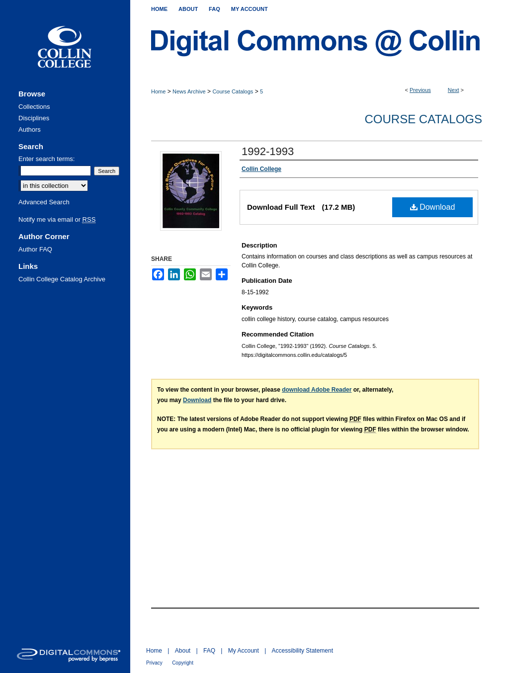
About (182, 650)
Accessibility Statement (302, 650)
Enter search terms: (46, 159)
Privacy (154, 663)
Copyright (182, 663)
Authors (29, 129)
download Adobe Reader (316, 389)
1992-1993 (268, 151)
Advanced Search (44, 202)
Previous (420, 90)
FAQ (209, 650)
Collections (34, 106)
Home (158, 91)
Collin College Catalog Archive (61, 279)
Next (453, 90)
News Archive (189, 91)
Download (432, 207)
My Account (243, 650)
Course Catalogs (232, 91)
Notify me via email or (56, 219)
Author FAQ (35, 249)
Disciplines (33, 118)
